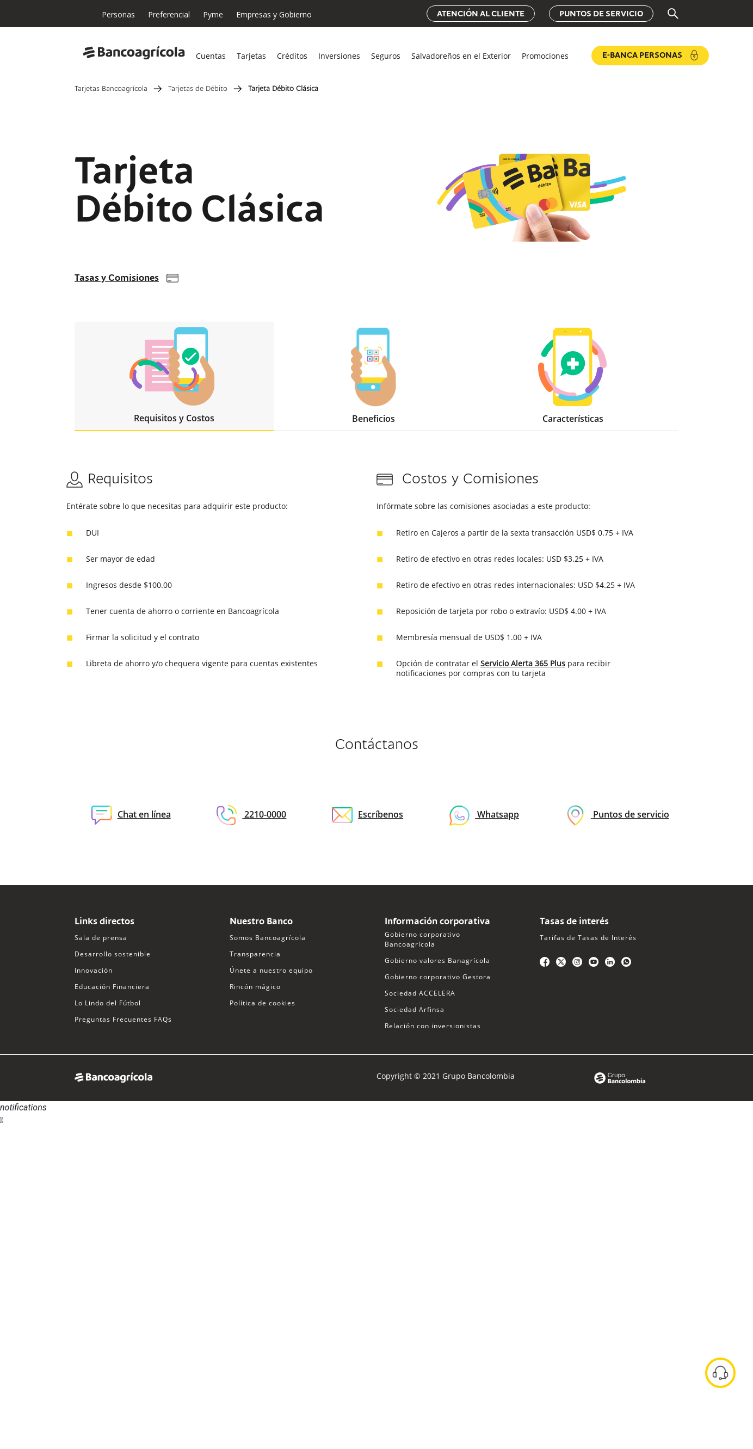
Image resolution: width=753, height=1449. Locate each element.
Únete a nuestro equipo (271, 970)
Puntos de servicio (601, 14)
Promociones (545, 56)
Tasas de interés (574, 922)
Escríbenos (367, 814)
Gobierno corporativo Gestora (438, 976)
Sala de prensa (101, 937)
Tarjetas (251, 56)
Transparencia (255, 954)
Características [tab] (572, 376)
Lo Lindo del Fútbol (108, 1003)
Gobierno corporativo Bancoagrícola (422, 939)
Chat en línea (131, 815)
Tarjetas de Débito (197, 89)
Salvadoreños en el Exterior (461, 56)
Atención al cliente (480, 14)
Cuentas (211, 56)
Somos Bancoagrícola (268, 937)
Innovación (94, 970)
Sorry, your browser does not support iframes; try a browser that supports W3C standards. (81, 1167)
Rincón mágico (255, 986)
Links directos (104, 922)
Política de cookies (262, 1003)
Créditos (292, 56)
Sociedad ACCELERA (420, 993)
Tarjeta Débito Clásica (283, 89)
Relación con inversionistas (433, 1025)
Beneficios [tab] (373, 376)
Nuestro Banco (261, 922)
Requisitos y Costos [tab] (174, 375)
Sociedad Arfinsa (415, 1009)
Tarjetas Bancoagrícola (111, 89)
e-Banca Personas (650, 55)
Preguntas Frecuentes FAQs (123, 1019)
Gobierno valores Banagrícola (437, 960)
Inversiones (339, 56)
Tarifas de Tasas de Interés (588, 937)
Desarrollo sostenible (113, 954)
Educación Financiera (112, 986)
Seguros (385, 56)
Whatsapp (497, 814)
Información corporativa (437, 922)
